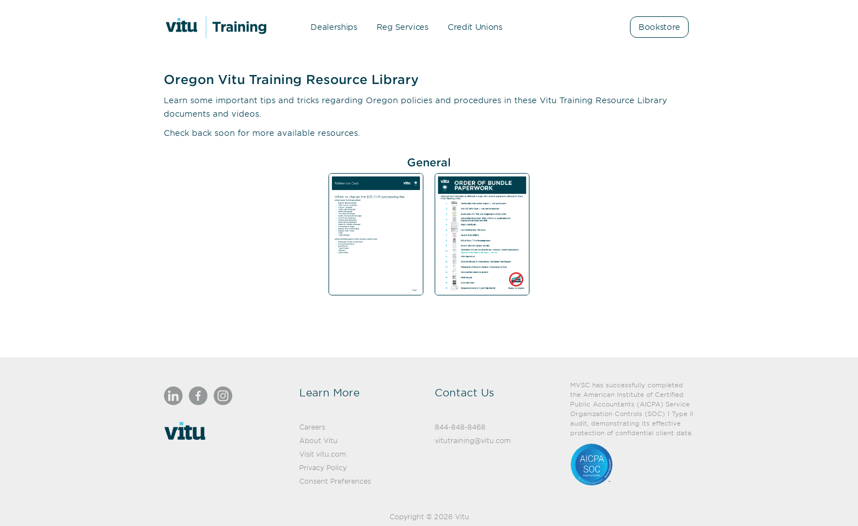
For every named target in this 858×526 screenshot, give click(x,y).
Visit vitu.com (322, 453)
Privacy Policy (323, 467)
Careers (312, 426)
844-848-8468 (460, 426)
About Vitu (318, 440)
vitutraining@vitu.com (473, 440)
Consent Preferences (335, 480)
